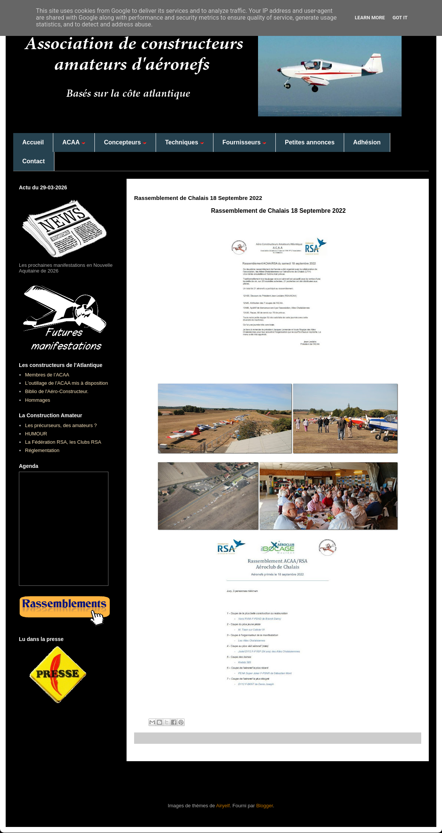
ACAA (73, 142)
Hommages (37, 400)
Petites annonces (310, 142)
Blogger (264, 805)
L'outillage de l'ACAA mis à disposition (66, 383)
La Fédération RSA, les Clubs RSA (63, 442)
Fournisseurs (244, 142)
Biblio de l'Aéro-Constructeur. (56, 391)
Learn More (370, 17)
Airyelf (223, 805)
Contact (33, 161)
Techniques (184, 142)
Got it (400, 17)
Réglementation (42, 450)
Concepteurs (125, 142)
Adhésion (367, 142)
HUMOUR (36, 434)
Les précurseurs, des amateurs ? (61, 425)
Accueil (33, 142)
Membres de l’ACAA (47, 375)
